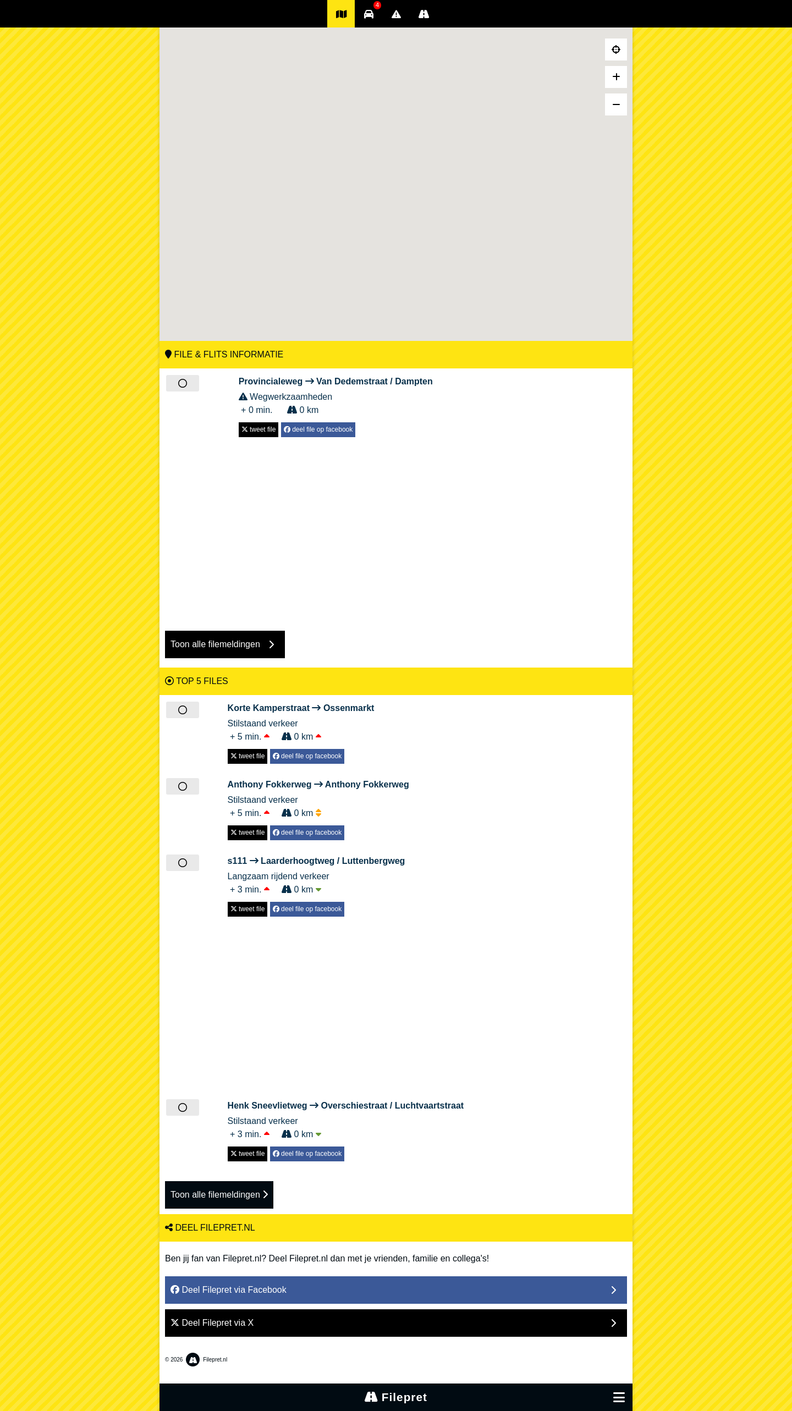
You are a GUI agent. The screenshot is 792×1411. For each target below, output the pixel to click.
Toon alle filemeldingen (219, 1194)
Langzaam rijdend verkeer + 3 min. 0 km (316, 874)
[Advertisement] (396, 528)
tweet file (258, 429)
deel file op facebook (318, 429)
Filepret (396, 1397)
